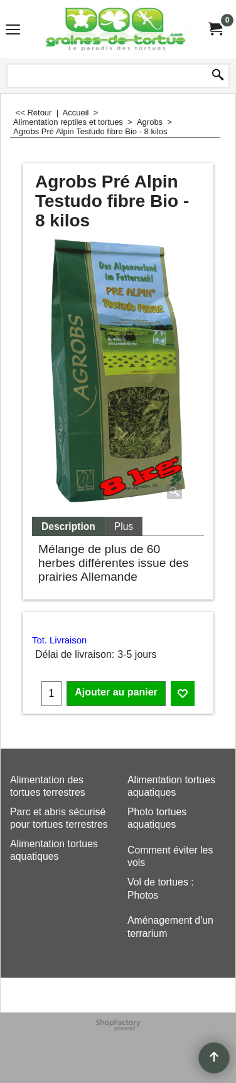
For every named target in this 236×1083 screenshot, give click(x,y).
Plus (123, 526)
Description (68, 526)
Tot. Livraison (59, 640)
